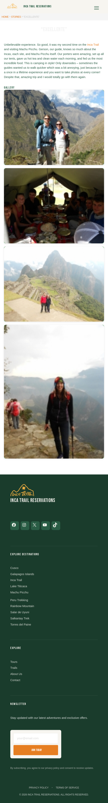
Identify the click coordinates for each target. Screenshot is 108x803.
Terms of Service (67, 787)
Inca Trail (93, 44)
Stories (16, 16)
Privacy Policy (39, 787)
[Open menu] (96, 6)
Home (5, 16)
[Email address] (35, 738)
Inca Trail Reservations (37, 6)
